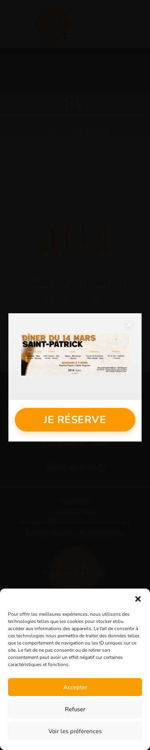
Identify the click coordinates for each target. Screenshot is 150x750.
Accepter (75, 687)
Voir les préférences (75, 731)
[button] (138, 599)
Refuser (75, 709)
